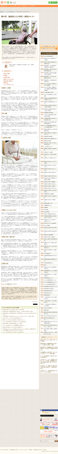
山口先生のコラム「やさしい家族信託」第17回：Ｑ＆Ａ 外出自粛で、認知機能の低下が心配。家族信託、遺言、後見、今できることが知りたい (19, 329)
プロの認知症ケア (47, 253)
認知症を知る (4, 6)
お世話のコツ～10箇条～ (48, 152)
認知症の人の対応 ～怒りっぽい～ (50, 188)
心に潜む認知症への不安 (48, 92)
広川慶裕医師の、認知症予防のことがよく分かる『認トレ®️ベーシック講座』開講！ (18, 316)
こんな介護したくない (48, 146)
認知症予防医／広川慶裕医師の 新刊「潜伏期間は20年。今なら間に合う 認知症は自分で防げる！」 (49, 348)
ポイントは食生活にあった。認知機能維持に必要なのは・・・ (14, 325)
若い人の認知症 (47, 225)
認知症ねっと (47, 412)
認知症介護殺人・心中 (48, 203)
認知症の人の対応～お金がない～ (50, 183)
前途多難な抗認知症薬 (48, 136)
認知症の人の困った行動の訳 (49, 236)
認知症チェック (26, 6)
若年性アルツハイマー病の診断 (50, 223)
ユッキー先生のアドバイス (9, 84)
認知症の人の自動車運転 (48, 234)
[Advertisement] (19, 346)
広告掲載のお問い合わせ (14, 449)
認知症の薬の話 (47, 294)
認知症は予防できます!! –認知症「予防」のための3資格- (13, 309)
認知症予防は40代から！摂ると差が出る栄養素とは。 (13, 327)
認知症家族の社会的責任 (48, 112)
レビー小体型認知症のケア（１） (50, 282)
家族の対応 (6, 82)
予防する (33, 6)
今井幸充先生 (11, 65)
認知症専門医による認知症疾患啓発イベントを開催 (12, 323)
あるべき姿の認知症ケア (48, 56)
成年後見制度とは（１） (48, 277)
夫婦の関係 (46, 209)
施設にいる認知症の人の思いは (50, 213)
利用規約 (30, 449)
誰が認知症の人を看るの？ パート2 (50, 286)
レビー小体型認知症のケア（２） (50, 279)
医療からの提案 (7, 73)
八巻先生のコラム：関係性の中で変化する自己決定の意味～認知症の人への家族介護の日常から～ (49, 367)
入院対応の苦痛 (7, 77)
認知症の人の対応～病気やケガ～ (50, 175)
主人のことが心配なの (48, 307)
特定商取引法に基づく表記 (37, 449)
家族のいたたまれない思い (9, 79)
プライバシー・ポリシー (23, 449)
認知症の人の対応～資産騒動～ (50, 181)
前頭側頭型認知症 (48, 262)
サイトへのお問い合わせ (4, 449)
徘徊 (45, 264)
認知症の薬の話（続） (48, 292)
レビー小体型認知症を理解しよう (50, 284)
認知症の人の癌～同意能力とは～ (50, 138)
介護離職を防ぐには (48, 205)
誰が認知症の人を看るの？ (49, 288)
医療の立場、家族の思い (8, 80)
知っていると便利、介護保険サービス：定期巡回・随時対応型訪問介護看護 (50, 89)
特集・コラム (17, 6)
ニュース (11, 6)
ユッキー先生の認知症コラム (49, 53)
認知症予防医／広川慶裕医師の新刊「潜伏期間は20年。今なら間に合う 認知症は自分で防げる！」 (20, 314)
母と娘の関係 (46, 211)
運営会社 (45, 449)
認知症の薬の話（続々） (48, 290)
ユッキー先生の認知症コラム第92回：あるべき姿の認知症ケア (14, 321)
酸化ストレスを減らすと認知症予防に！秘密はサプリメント (14, 319)
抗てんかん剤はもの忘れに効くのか (50, 315)
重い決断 (5, 75)
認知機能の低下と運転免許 (49, 193)
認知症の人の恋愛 (47, 140)
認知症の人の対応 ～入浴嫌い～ (50, 185)
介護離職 (45, 207)
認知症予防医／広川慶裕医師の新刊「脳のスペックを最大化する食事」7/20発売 (18, 311)
